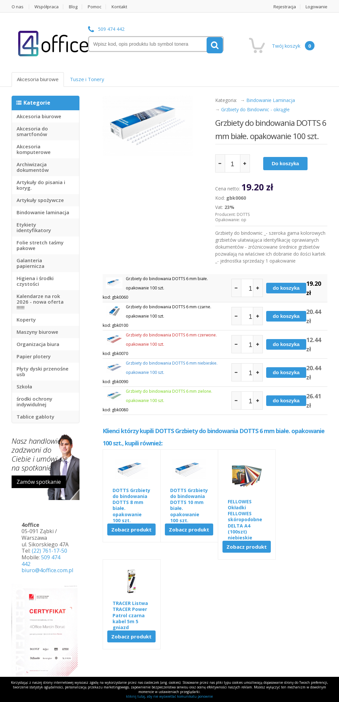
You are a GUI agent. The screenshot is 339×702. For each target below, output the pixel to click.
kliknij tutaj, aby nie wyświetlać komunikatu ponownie (169, 696)
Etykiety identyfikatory (34, 227)
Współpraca (47, 6)
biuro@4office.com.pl (47, 570)
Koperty (26, 319)
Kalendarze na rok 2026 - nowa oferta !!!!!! (40, 302)
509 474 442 (111, 29)
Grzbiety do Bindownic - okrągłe (255, 109)
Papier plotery (34, 356)
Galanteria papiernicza (30, 263)
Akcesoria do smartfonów (32, 131)
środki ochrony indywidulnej (34, 401)
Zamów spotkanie (39, 481)
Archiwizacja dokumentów (33, 167)
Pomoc (95, 6)
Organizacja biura (38, 344)
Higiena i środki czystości (35, 281)
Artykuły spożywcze (40, 200)
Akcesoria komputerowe (34, 149)
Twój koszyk (293, 45)
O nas (18, 6)
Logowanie (317, 6)
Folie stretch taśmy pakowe (40, 245)
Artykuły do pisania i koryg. (41, 185)
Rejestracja (284, 6)
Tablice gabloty (35, 416)
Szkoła (24, 386)
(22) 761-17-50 (49, 550)
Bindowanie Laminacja (270, 100)
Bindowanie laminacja (43, 212)
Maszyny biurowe (37, 331)
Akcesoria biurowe (38, 79)
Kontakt (119, 6)
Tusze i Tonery (87, 79)
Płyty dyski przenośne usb (43, 371)
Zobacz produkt (131, 535)
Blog (73, 6)
